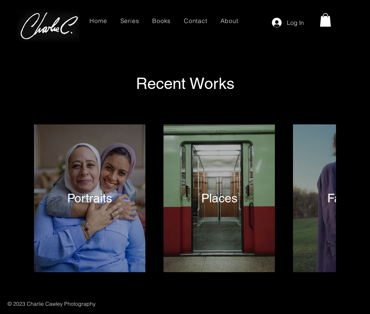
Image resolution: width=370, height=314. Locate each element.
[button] (325, 20)
